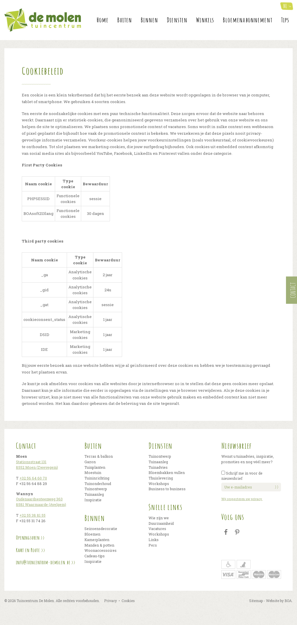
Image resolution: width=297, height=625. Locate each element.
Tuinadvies (158, 467)
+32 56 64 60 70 (33, 478)
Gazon (90, 461)
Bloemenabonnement (247, 20)
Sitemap (256, 600)
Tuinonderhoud (97, 483)
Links (153, 539)
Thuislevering (160, 478)
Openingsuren (27, 537)
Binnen (149, 20)
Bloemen (92, 534)
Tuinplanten (94, 467)
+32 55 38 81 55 (32, 515)
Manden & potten (99, 545)
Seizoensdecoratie (100, 528)
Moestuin (92, 472)
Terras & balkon (98, 456)
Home (103, 20)
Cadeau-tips (94, 556)
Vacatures (157, 528)
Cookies (128, 600)
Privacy (110, 600)
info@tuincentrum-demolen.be (43, 562)
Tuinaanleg (94, 494)
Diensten (177, 20)
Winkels (205, 20)
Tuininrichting (96, 478)
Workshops (158, 483)
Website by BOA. (279, 600)
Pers (152, 545)
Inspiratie (93, 500)
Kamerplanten (96, 539)
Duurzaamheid (161, 523)
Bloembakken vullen (166, 472)
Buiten (124, 20)
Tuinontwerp (95, 488)
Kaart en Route (28, 550)
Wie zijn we (158, 518)
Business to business (167, 488)
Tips (285, 20)
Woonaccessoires (100, 550)
